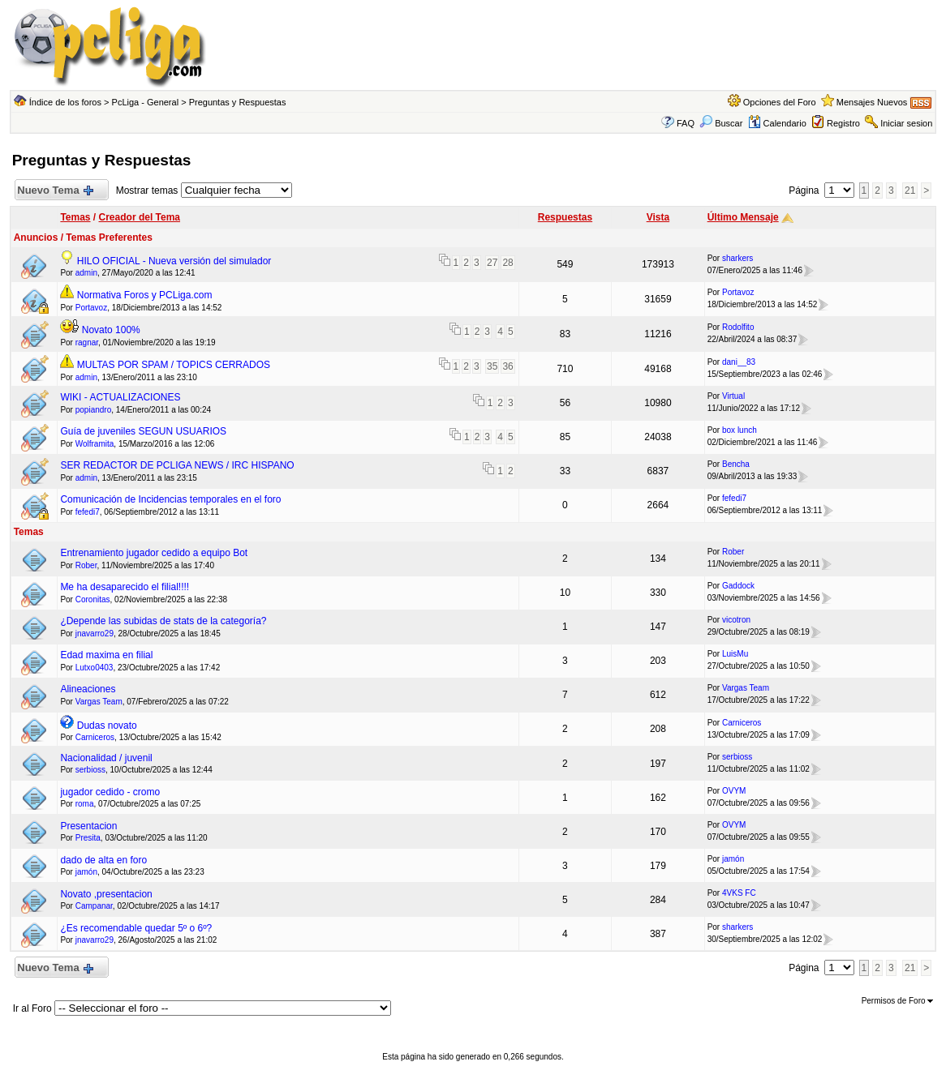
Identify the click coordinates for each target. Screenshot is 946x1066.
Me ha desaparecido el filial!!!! (124, 587)
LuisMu (735, 653)
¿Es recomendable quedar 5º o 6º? (136, 928)
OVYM (734, 790)
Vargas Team (99, 701)
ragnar (86, 342)
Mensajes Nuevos (871, 102)
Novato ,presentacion (106, 894)
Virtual (733, 396)
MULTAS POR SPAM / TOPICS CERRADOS (173, 364)
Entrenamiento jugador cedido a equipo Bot (153, 553)
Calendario (777, 123)
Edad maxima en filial (106, 655)
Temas (75, 217)
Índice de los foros (65, 102)
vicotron (736, 619)
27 (492, 262)
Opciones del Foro (779, 102)
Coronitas (92, 599)
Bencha (736, 464)
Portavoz (91, 307)
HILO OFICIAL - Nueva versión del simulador (174, 261)
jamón (86, 871)
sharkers (737, 258)
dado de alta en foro (103, 860)
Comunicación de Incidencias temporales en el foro (170, 499)
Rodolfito (738, 327)
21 (910, 190)
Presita (88, 837)
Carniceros (94, 737)
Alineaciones (87, 689)
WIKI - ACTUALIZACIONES (120, 397)
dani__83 (738, 361)
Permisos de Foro (898, 1000)
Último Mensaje (743, 217)
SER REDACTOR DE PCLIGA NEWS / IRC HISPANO (177, 465)
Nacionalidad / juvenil (106, 758)
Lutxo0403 (94, 667)
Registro (843, 123)
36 (507, 366)
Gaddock (738, 585)
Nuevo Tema (55, 191)
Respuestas (565, 217)
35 (492, 366)
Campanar (94, 905)
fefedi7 (87, 511)
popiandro (93, 409)
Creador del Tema (139, 217)
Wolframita (94, 443)
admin (86, 272)
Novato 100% (111, 330)
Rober (86, 565)
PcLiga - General (145, 102)
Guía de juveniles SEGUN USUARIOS (143, 431)
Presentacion (88, 826)
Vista (658, 217)
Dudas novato (107, 725)
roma (84, 803)
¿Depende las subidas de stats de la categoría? (163, 621)
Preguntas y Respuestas (237, 102)
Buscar (720, 123)
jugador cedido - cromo (110, 792)
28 (507, 262)
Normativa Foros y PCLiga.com (145, 295)
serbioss (90, 769)
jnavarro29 (94, 633)
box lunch (739, 430)
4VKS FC (739, 892)
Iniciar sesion (906, 123)
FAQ (685, 123)
